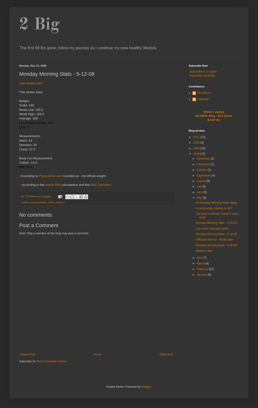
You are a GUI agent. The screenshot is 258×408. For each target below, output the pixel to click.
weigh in (60, 202)
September (204, 175)
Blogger (146, 386)
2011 (196, 137)
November (204, 164)
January (202, 274)
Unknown (203, 99)
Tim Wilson (204, 93)
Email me (214, 120)
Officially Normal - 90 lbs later (214, 239)
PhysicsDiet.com (50, 176)
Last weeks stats (30, 83)
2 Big (39, 25)
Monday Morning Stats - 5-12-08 (216, 234)
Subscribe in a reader (203, 71)
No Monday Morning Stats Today (216, 202)
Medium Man (204, 250)
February (203, 269)
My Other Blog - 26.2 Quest (213, 116)
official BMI (52, 185)
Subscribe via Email (202, 75)
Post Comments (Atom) (51, 361)
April (200, 257)
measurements (38, 202)
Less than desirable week (212, 228)
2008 (196, 154)
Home (97, 354)
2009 (196, 148)
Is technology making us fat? (214, 208)
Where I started (214, 112)
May (200, 197)
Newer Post (27, 354)
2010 (196, 142)
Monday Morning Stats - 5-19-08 (216, 223)
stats (51, 202)
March (201, 263)
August (201, 181)
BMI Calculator (101, 185)
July (200, 186)
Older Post (166, 354)
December (204, 158)
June (200, 192)
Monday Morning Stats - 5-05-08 (216, 245)
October (202, 170)
